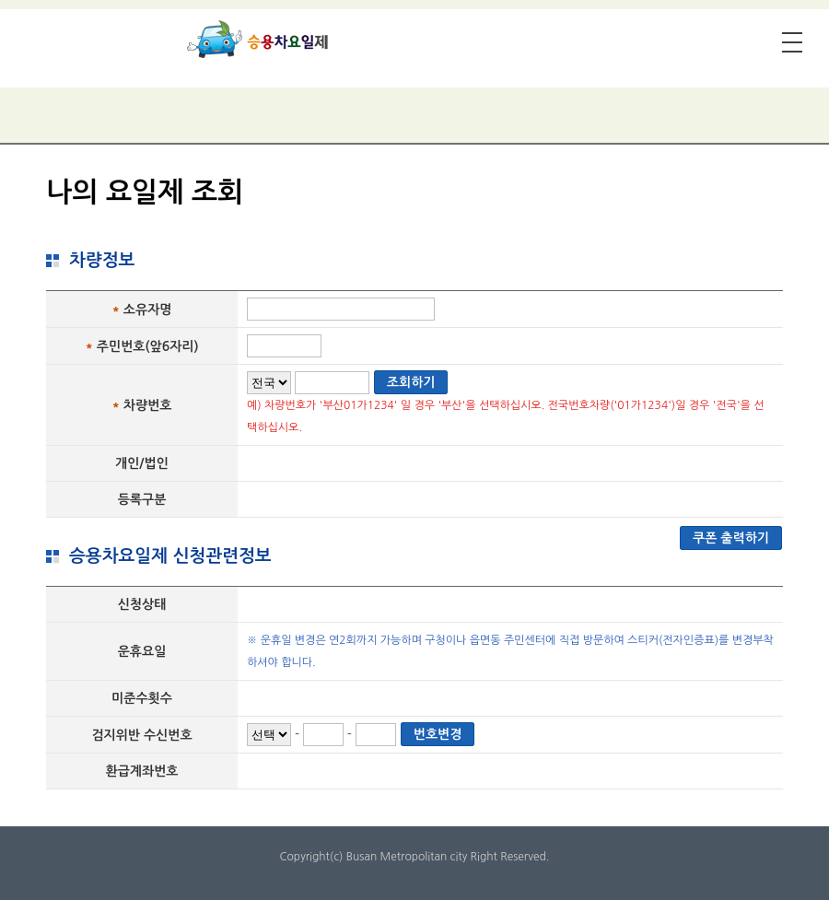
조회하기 (411, 382)
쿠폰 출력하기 (731, 538)
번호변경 (438, 734)
